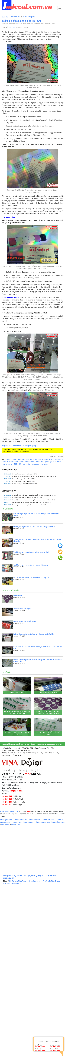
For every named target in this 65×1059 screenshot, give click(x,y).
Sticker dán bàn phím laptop (22, 608)
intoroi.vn (60, 830)
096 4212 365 (7, 815)
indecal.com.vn (5, 832)
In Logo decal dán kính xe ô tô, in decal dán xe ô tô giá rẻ (31, 578)
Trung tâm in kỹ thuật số (9, 821)
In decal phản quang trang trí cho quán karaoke (26, 505)
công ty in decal (11, 459)
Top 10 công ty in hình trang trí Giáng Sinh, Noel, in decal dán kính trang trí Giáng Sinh (37, 540)
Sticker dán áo (17, 596)
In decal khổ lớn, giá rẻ (17, 696)
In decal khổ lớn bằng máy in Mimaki (25, 621)
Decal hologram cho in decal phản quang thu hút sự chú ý (29, 502)
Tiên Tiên (12, 27)
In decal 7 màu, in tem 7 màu (21, 481)
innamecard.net (29, 832)
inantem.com (17, 832)
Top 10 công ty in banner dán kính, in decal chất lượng (30, 565)
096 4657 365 (7, 809)
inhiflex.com (15, 834)
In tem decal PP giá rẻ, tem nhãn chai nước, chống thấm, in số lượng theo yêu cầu (37, 648)
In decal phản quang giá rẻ (44, 462)
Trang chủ (5, 17)
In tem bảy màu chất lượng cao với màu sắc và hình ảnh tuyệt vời (32, 495)
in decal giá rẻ (47, 459)
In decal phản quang (29, 17)
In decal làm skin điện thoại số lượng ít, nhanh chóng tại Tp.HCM (33, 634)
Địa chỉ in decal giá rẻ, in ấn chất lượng (48, 743)
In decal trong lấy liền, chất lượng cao (17, 743)
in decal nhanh (12, 462)
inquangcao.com (6, 830)
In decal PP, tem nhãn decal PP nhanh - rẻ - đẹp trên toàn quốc (48, 719)
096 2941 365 (7, 812)
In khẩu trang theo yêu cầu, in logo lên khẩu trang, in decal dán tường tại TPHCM (36, 515)
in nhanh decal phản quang (38, 464)
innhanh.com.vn (21, 830)
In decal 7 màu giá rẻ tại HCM (21, 479)
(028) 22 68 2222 (16, 801)
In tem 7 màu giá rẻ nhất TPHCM (22, 484)
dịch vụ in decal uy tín (26, 459)
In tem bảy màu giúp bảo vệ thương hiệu (24, 497)
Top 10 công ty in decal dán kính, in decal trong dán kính (31, 552)
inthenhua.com (34, 830)
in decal (38, 459)
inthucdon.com (48, 830)
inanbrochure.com (43, 832)
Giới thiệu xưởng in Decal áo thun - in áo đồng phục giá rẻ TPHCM (34, 526)
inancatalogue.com (58, 832)
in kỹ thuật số (22, 464)
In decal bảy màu (15, 17)
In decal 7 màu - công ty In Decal (22, 474)
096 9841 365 (7, 806)
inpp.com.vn (5, 834)
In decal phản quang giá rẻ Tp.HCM (21, 21)
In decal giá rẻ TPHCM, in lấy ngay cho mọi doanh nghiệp (17, 719)
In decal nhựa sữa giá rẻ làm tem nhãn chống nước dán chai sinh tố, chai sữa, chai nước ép (37, 660)
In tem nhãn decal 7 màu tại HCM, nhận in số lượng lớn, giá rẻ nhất (32, 476)
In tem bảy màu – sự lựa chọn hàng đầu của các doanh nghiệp (31, 500)
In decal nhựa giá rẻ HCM (47, 696)
